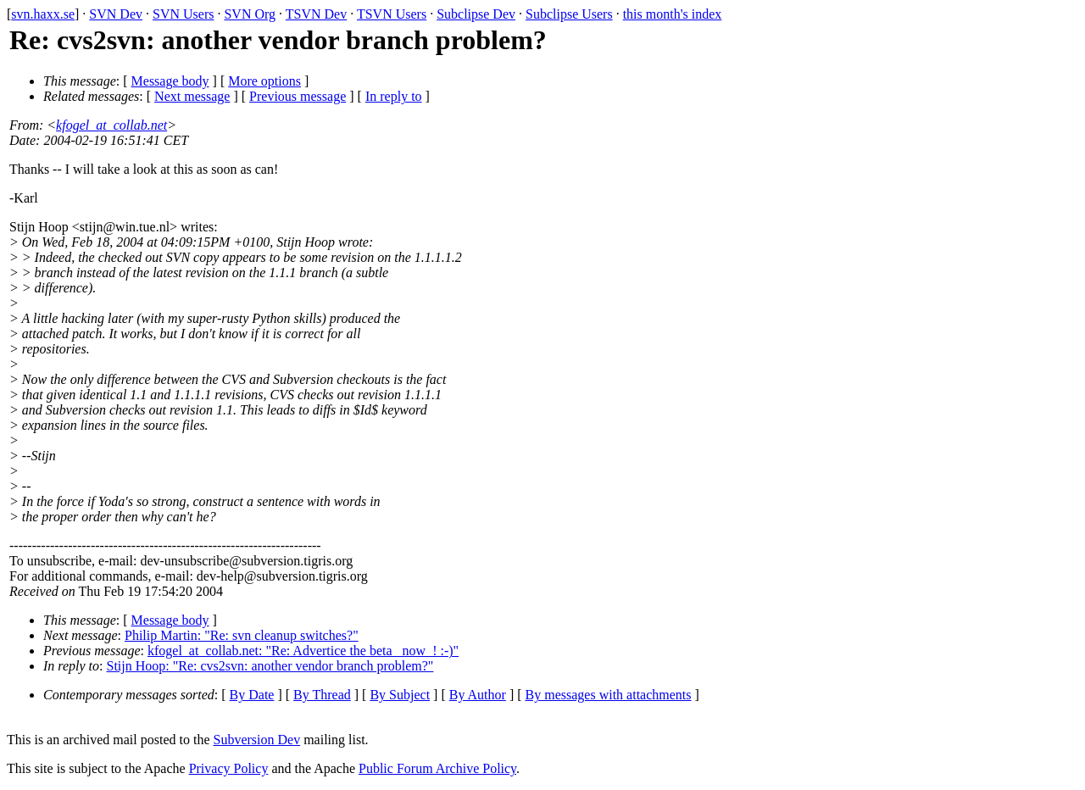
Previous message (297, 96)
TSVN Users (391, 14)
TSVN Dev (316, 14)
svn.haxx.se (43, 14)
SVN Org (249, 14)
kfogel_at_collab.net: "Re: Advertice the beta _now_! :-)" (303, 650)
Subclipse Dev (476, 14)
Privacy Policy (229, 768)
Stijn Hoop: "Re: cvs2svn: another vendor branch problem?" (270, 666)
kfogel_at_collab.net (111, 125)
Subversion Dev (257, 739)
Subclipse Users (569, 14)
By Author (477, 694)
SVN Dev (115, 14)
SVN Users (183, 14)
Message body (170, 81)
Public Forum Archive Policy (437, 768)
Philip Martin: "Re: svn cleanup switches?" (242, 635)
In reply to (393, 96)
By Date (252, 694)
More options (264, 81)
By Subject (400, 694)
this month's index (672, 14)
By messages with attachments (609, 694)
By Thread (322, 694)
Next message (192, 96)
